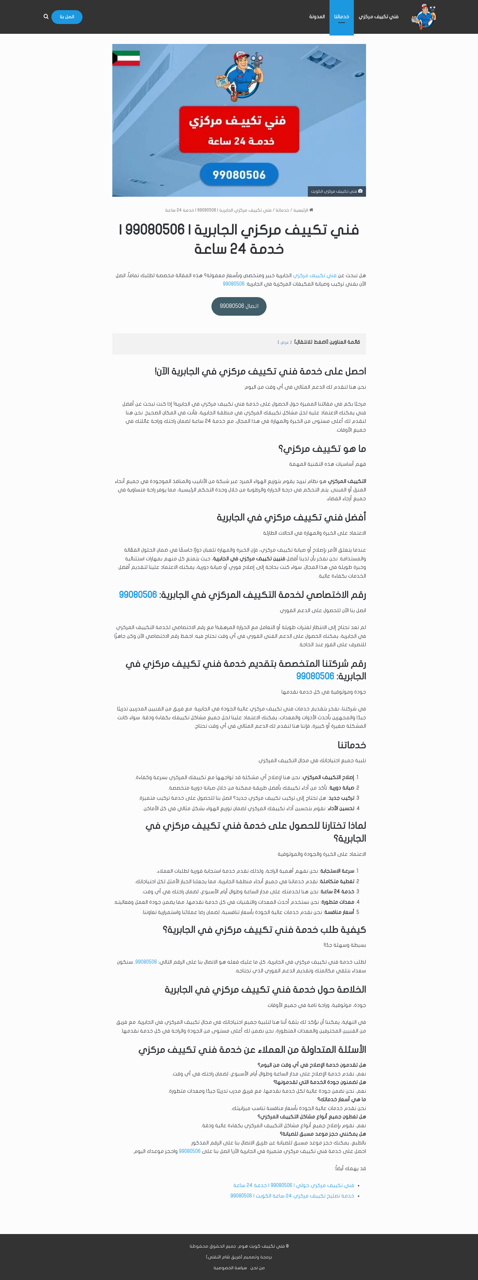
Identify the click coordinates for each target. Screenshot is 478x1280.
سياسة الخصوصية (230, 1267)
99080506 (234, 284)
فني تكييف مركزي (379, 16)
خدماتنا (341, 16)
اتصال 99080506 (239, 306)
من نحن (257, 1267)
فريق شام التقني (224, 1257)
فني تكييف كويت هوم (261, 1246)
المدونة (317, 16)
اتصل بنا (67, 17)
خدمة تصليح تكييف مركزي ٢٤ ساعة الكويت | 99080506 (292, 1196)
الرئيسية (303, 210)
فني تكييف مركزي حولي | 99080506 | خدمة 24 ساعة (293, 1185)
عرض (284, 342)
